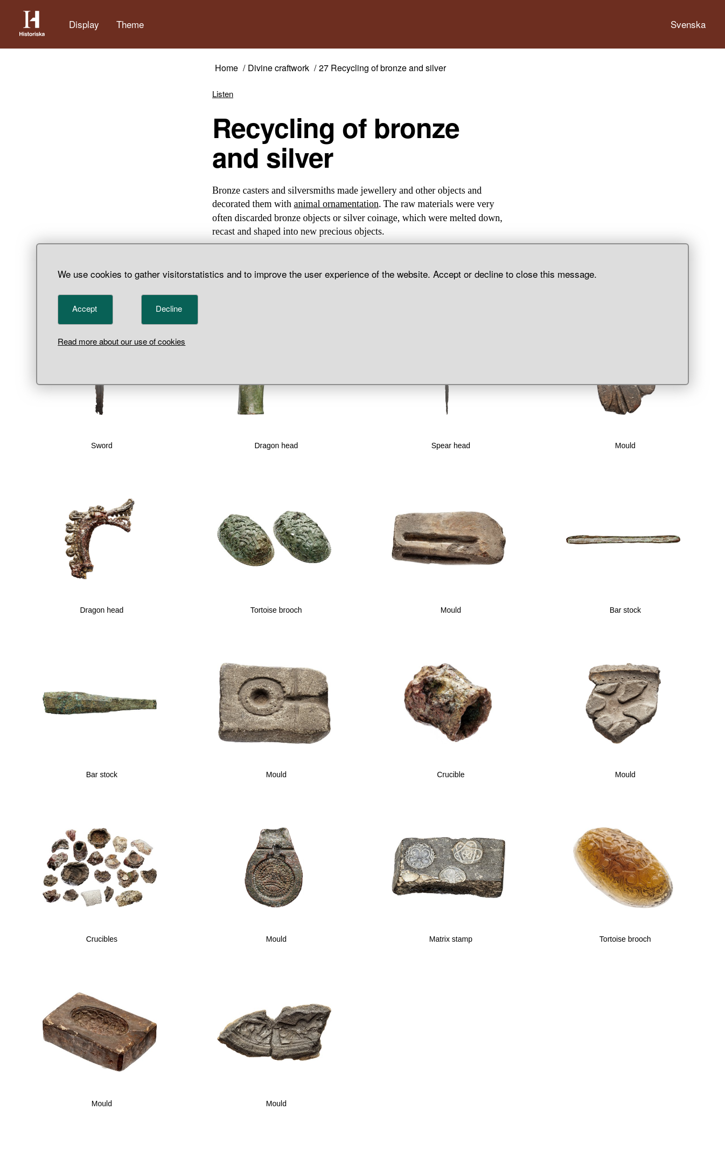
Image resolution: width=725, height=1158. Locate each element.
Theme (130, 24)
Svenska (688, 24)
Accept (84, 308)
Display (84, 24)
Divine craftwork (278, 68)
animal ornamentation (336, 203)
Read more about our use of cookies (121, 341)
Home (226, 68)
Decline (169, 308)
